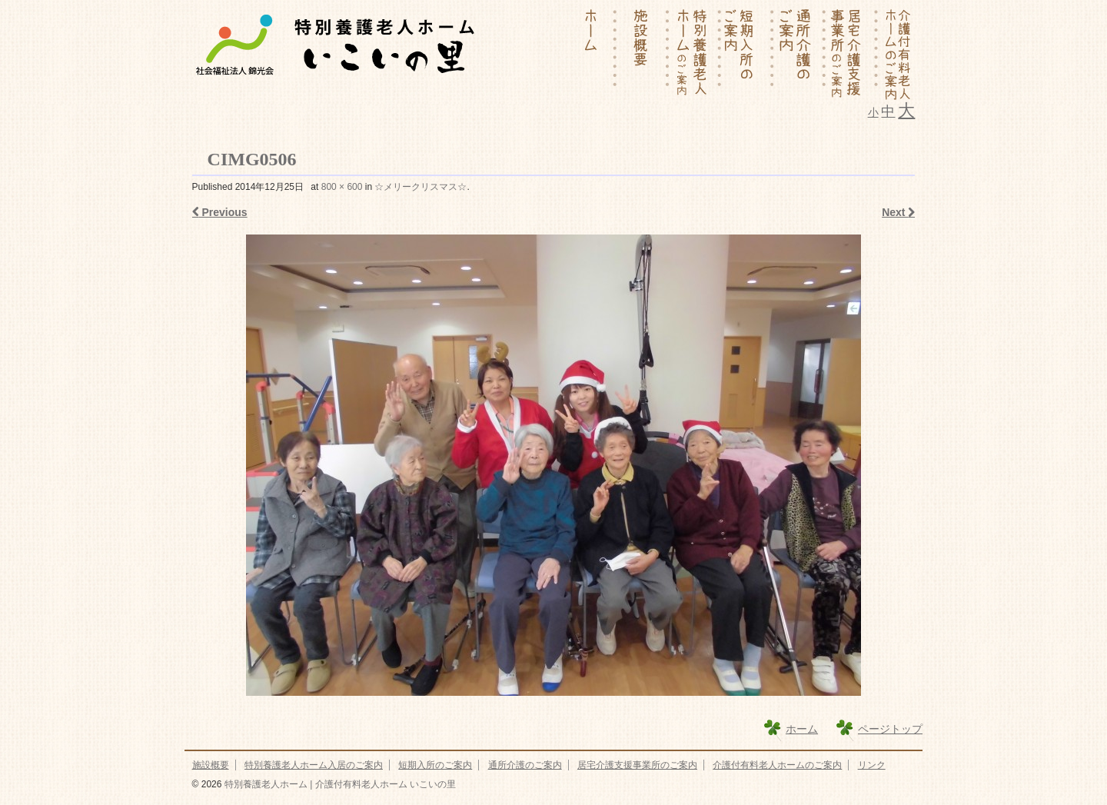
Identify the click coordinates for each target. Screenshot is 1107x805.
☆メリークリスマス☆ (420, 186)
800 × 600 (342, 186)
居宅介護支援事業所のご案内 (637, 765)
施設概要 (210, 765)
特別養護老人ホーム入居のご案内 (313, 765)
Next (898, 212)
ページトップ (890, 729)
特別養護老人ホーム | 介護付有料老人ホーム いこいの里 (338, 784)
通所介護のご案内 (525, 765)
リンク (872, 765)
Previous (220, 212)
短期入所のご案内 (435, 765)
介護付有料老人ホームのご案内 (777, 765)
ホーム (802, 729)
